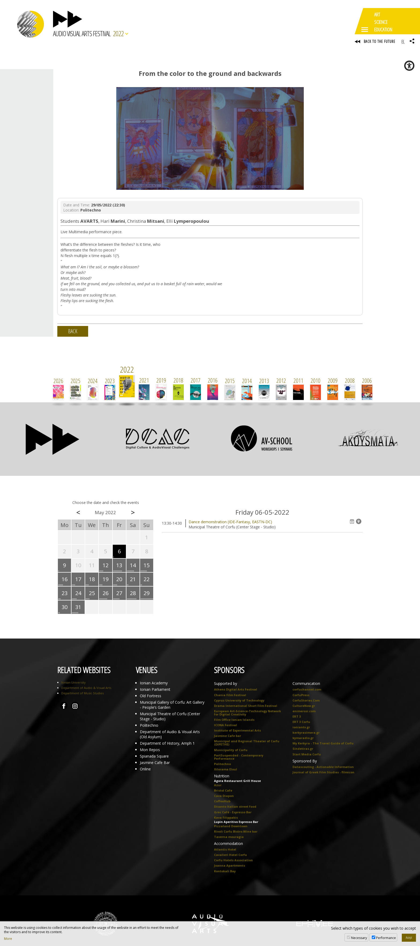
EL (403, 41)
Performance (386, 938)
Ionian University (73, 683)
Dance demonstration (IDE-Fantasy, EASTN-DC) (230, 522)
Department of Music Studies (82, 694)
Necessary (359, 938)
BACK (72, 332)
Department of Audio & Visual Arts (86, 689)
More (8, 939)
